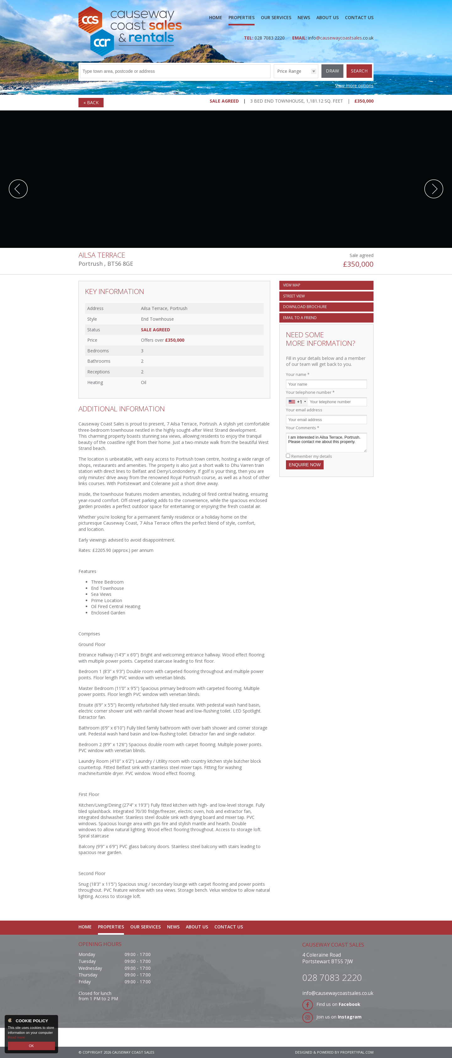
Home (215, 17)
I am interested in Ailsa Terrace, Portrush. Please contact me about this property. (326, 442)
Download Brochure (305, 306)
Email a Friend (300, 317)
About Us (327, 17)
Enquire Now (305, 464)
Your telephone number (310, 392)
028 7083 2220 (270, 38)
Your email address (304, 410)
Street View (294, 296)
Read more (16, 1037)
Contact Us (359, 17)
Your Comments (302, 427)
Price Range (289, 71)
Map (291, 285)
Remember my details (311, 456)
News (304, 17)
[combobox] (297, 402)
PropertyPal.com (357, 1052)
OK (31, 1046)
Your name (297, 374)
